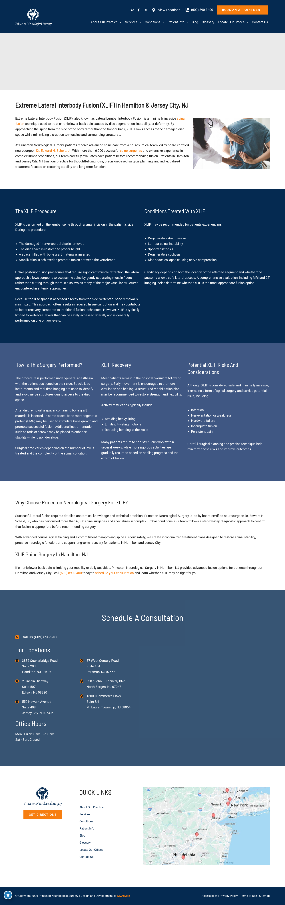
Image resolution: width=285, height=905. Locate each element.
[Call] (199, 10)
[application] (119, 22)
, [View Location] (35, 686)
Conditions (87, 821)
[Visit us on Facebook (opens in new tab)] (139, 10)
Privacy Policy (229, 896)
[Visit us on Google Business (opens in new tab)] (132, 10)
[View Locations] (166, 10)
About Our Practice (93, 807)
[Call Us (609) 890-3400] (36, 637)
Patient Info (87, 828)
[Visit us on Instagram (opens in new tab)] (145, 10)
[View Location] (18, 660)
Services (85, 814)
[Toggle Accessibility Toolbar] (8, 897)
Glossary (85, 841)
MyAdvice (123, 896)
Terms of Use (248, 896)
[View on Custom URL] (206, 826)
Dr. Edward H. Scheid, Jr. (53, 150)
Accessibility (210, 896)
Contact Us (87, 855)
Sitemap (264, 896)
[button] (242, 10)
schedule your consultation (114, 573)
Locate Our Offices (92, 848)
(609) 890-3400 (71, 573)
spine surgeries (131, 150)
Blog (82, 835)
